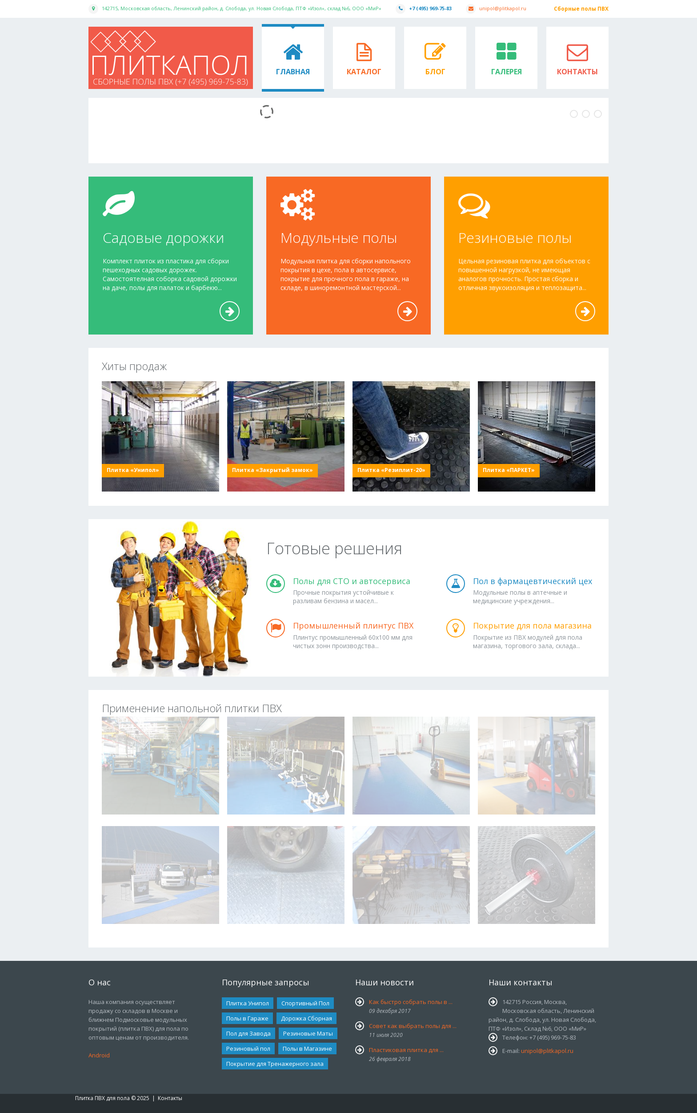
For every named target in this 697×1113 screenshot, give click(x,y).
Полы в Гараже (247, 1018)
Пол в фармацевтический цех (532, 581)
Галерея (506, 72)
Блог (435, 72)
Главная (293, 72)
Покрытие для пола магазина (532, 625)
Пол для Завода (248, 1033)
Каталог (364, 72)
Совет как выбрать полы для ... (413, 1026)
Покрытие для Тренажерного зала (275, 1064)
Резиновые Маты (308, 1033)
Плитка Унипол (247, 1003)
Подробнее (230, 320)
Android (99, 1055)
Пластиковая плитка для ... (406, 1050)
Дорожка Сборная (306, 1018)
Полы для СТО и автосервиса (351, 581)
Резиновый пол (248, 1048)
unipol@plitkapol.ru (502, 8)
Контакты (577, 72)
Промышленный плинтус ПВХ (353, 625)
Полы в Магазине (307, 1048)
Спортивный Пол (305, 1003)
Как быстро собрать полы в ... (411, 1002)
